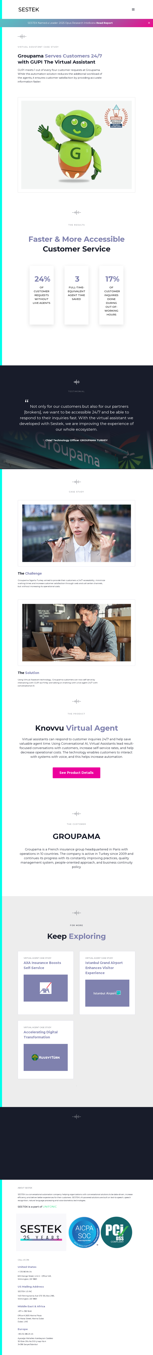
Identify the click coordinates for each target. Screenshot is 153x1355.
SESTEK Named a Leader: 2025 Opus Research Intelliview (70, 22)
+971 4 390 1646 (25, 1311)
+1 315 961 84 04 (25, 1271)
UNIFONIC (50, 1206)
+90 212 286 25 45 (25, 1334)
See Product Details (76, 773)
